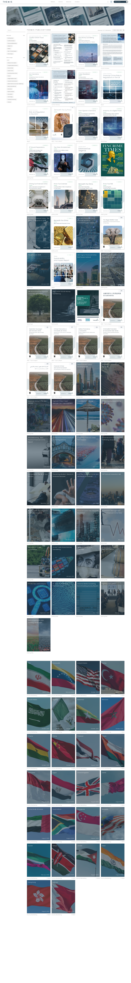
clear (24, 35)
